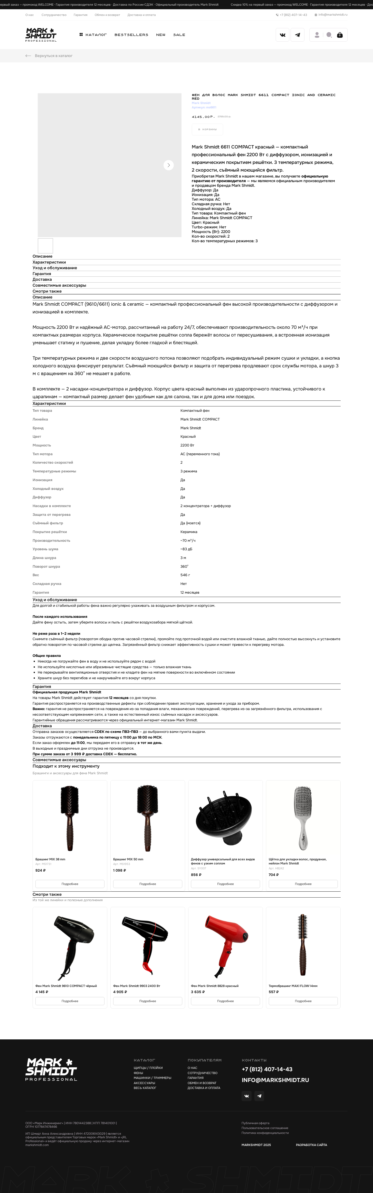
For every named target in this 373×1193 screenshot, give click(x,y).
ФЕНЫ (138, 1073)
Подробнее (70, 884)
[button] (93, 35)
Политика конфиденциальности (265, 1133)
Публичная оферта (256, 1123)
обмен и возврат (202, 1083)
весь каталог (145, 1088)
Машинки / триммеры (152, 1078)
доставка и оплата (204, 1088)
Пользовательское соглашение (265, 1128)
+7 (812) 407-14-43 (267, 1069)
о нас (192, 1068)
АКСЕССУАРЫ (144, 1083)
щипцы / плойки (148, 1068)
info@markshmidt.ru (275, 1080)
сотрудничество (202, 1073)
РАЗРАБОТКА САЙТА (311, 1145)
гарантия (196, 1078)
